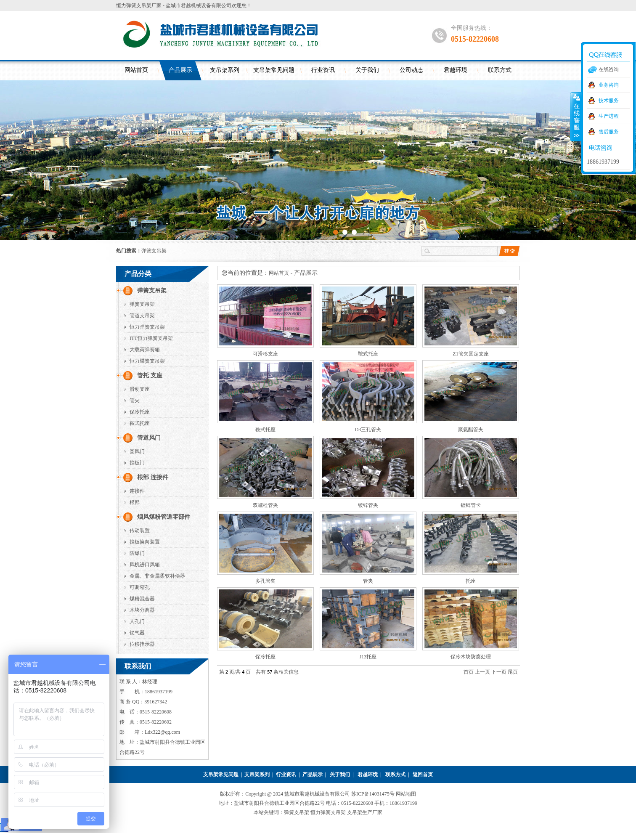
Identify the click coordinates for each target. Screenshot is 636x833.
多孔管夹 (265, 581)
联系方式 (499, 70)
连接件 (137, 491)
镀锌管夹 (368, 505)
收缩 (576, 116)
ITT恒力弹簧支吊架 (151, 338)
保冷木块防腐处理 (470, 657)
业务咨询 (609, 85)
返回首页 (423, 774)
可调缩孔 (140, 587)
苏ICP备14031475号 (373, 794)
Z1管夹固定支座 (470, 354)
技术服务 (609, 100)
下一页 (498, 672)
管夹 (135, 400)
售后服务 (609, 132)
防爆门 (137, 553)
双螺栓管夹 (265, 505)
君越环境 (455, 70)
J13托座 (368, 657)
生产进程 (609, 116)
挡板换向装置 (145, 542)
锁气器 (137, 633)
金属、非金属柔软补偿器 (157, 576)
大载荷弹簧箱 (145, 350)
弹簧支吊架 (154, 251)
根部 (135, 502)
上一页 (482, 672)
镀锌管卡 (471, 505)
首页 (469, 672)
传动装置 (140, 530)
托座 (471, 581)
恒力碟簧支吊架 (147, 361)
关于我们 (367, 70)
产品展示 (180, 70)
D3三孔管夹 (368, 429)
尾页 (513, 672)
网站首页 (136, 70)
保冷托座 (140, 412)
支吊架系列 (224, 70)
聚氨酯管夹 (470, 429)
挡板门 (137, 463)
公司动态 (411, 70)
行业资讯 (323, 70)
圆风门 (137, 451)
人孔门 (137, 621)
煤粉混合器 (142, 599)
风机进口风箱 (145, 565)
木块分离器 (142, 610)
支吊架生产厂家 (364, 812)
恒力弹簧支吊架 (147, 327)
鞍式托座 (140, 423)
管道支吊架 (142, 315)
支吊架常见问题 (273, 70)
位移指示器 (142, 644)
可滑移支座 (265, 354)
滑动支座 (140, 389)
